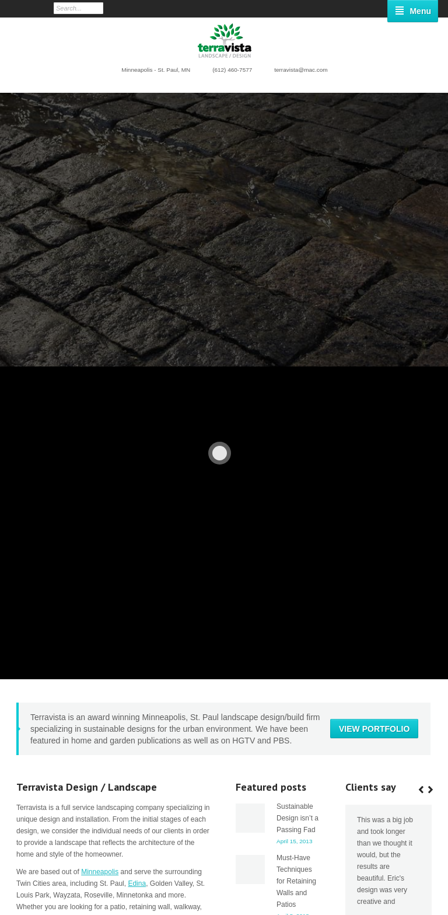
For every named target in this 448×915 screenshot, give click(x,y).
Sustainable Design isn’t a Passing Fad (297, 536)
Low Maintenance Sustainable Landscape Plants (385, 891)
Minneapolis (99, 590)
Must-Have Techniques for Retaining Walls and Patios (296, 599)
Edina (137, 602)
